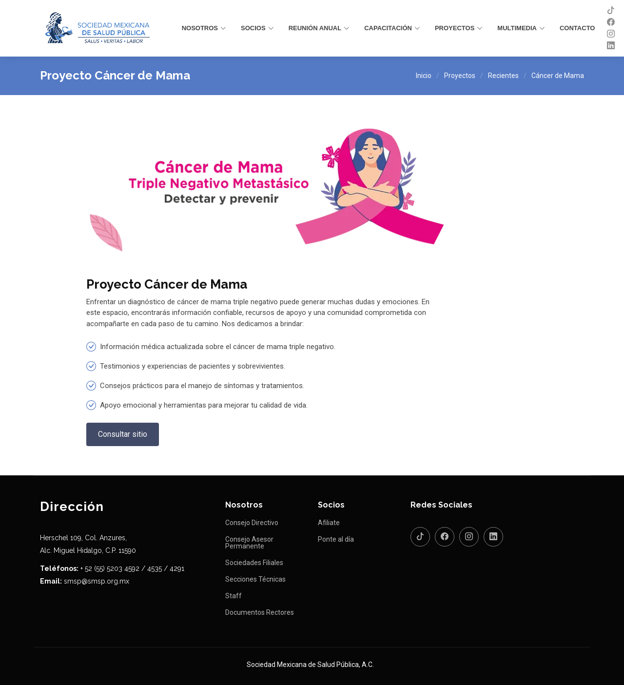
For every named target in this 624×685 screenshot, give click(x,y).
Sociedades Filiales (254, 562)
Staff (233, 595)
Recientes (503, 75)
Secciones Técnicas (255, 579)
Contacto (577, 28)
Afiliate (329, 522)
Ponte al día (336, 539)
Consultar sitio (122, 434)
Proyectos (459, 75)
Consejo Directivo (251, 522)
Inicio (423, 75)
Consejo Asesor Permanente (249, 542)
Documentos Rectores (259, 612)
